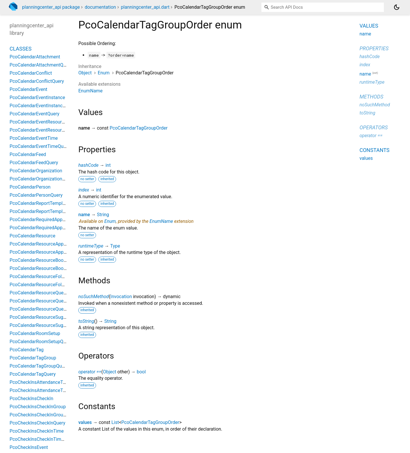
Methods (371, 97)
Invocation (121, 296)
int (108, 165)
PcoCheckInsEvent (29, 447)
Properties (374, 48)
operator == (89, 372)
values (85, 422)
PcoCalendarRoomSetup (35, 333)
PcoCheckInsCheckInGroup (38, 406)
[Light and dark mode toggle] (396, 7)
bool (141, 372)
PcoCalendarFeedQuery (34, 162)
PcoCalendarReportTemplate (39, 203)
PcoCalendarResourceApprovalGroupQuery (54, 252)
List (115, 422)
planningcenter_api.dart (145, 7)
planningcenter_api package (51, 7)
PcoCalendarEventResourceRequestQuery (52, 130)
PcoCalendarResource (32, 236)
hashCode (88, 165)
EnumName (90, 91)
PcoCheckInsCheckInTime (37, 431)
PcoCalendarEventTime (34, 138)
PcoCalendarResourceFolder (39, 276)
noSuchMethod (93, 296)
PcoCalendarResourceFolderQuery (45, 284)
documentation (100, 7)
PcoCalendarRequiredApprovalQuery (47, 227)
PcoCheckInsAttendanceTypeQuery (46, 390)
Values (369, 26)
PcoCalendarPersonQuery (36, 195)
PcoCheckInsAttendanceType (40, 382)
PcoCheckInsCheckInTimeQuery (43, 439)
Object (85, 73)
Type (115, 246)
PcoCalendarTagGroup (33, 358)
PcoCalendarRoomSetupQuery (41, 341)
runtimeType (90, 246)
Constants (374, 150)
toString (86, 321)
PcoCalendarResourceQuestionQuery (48, 309)
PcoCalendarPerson (30, 187)
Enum (104, 73)
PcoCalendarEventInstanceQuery (43, 105)
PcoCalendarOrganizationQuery (42, 179)
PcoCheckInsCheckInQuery (37, 423)
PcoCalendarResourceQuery (38, 293)
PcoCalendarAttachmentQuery (41, 65)
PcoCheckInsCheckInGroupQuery (44, 415)
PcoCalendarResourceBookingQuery (47, 268)
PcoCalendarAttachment (35, 57)
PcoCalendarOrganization (36, 170)
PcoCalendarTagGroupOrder (139, 128)
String (103, 214)
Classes (21, 49)
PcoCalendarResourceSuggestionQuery (50, 325)
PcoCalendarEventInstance (37, 97)
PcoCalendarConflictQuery (37, 81)
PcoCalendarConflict (31, 73)
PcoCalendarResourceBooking (41, 260)
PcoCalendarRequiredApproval (41, 219)
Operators (374, 127)
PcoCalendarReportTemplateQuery (45, 211)
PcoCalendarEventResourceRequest (47, 122)
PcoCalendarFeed (28, 154)
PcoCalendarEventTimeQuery (40, 146)
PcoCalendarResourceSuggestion (44, 317)
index (83, 190)
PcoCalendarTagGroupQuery (39, 366)
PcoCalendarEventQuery (34, 114)
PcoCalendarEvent (28, 89)
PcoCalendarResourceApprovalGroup (48, 244)
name (84, 214)
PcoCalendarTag (27, 349)
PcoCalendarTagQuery (33, 374)
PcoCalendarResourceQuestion (42, 301)
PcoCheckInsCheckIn (31, 398)
